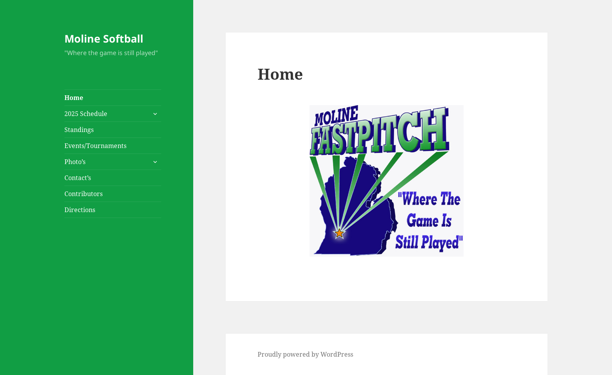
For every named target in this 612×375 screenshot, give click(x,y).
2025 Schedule (85, 113)
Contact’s (77, 177)
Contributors (83, 193)
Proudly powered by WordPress (305, 354)
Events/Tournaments (95, 145)
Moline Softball (103, 38)
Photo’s (74, 161)
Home (73, 97)
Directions (79, 209)
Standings (79, 129)
